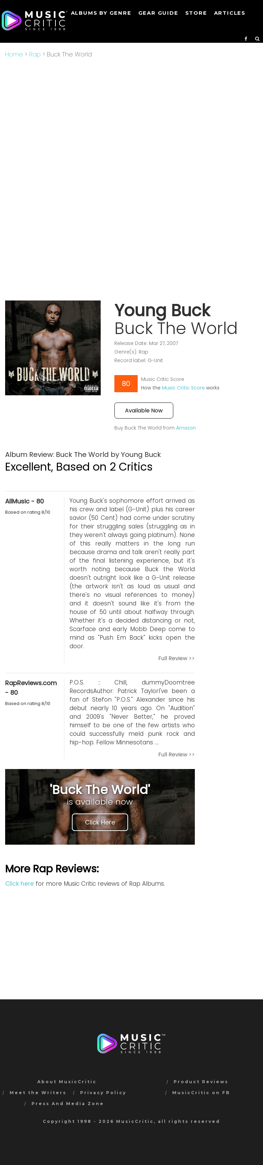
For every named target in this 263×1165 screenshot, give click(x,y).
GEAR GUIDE (158, 13)
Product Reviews (201, 1081)
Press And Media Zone (68, 1103)
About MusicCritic (67, 1081)
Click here (19, 884)
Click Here (100, 822)
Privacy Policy (103, 1092)
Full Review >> (176, 658)
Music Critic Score (183, 387)
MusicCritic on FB (201, 1092)
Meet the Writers (38, 1092)
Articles (230, 13)
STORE (196, 13)
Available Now (144, 410)
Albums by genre (101, 13)
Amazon (186, 427)
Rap (35, 54)
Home (14, 54)
